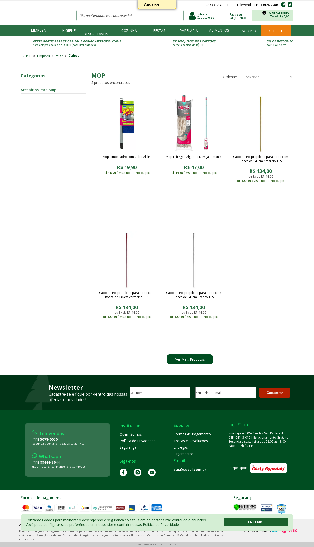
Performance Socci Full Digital (157, 544)
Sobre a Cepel (217, 5)
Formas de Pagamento (192, 434)
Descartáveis (95, 33)
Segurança (128, 447)
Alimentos (219, 30)
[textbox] (130, 15)
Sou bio (249, 30)
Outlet (276, 31)
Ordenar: (230, 77)
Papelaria (189, 30)
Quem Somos (131, 434)
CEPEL (45, 12)
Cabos (73, 55)
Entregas (181, 447)
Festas (159, 30)
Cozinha (129, 30)
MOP (59, 55)
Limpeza (38, 30)
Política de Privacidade (138, 440)
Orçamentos (184, 454)
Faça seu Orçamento (238, 15)
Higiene (69, 30)
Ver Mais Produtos (190, 359)
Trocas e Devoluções (191, 440)
